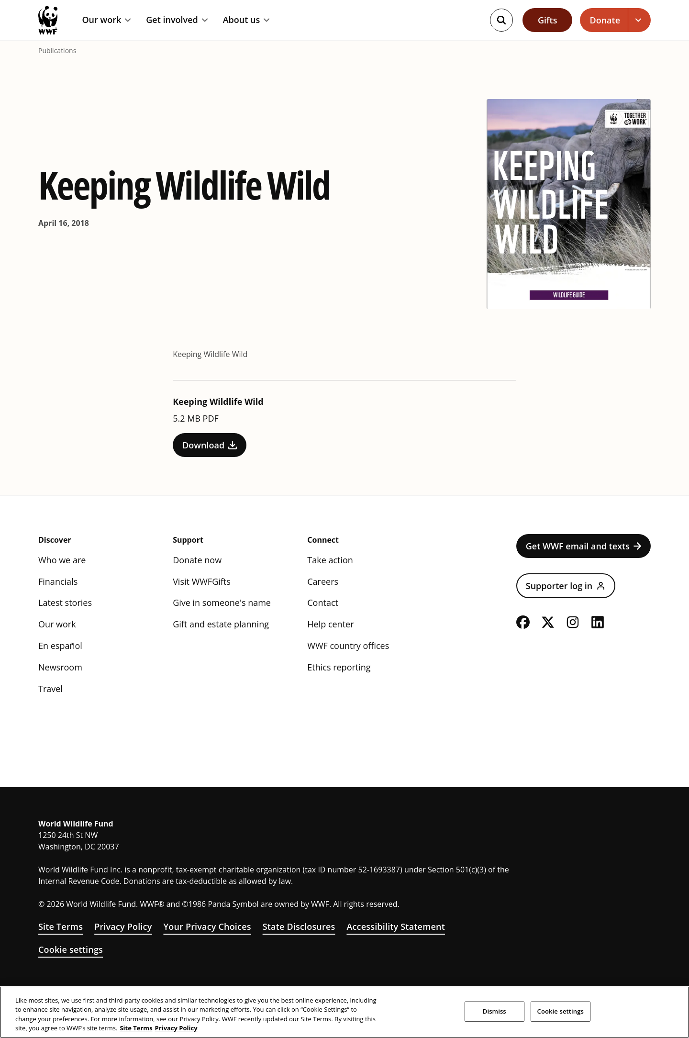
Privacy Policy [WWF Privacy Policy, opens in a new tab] (176, 1028)
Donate (604, 20)
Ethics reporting (338, 667)
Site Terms (60, 926)
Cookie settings (70, 949)
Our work (106, 20)
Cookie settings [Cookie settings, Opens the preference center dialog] (560, 1011)
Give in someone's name (222, 602)
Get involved (177, 20)
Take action (330, 560)
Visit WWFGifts (202, 581)
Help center (330, 624)
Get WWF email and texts (583, 546)
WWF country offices (348, 645)
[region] (344, 1012)
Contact (322, 602)
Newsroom (60, 667)
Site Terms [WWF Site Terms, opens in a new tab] (136, 1028)
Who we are (62, 560)
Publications (57, 50)
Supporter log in (566, 586)
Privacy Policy (123, 926)
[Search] (501, 20)
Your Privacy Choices (207, 926)
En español (60, 645)
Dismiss (494, 1011)
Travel (50, 688)
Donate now (197, 560)
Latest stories (65, 602)
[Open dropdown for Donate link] (639, 20)
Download (209, 445)
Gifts (547, 20)
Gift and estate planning (221, 624)
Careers (322, 581)
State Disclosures (299, 926)
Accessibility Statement (395, 926)
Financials (58, 581)
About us (246, 20)
